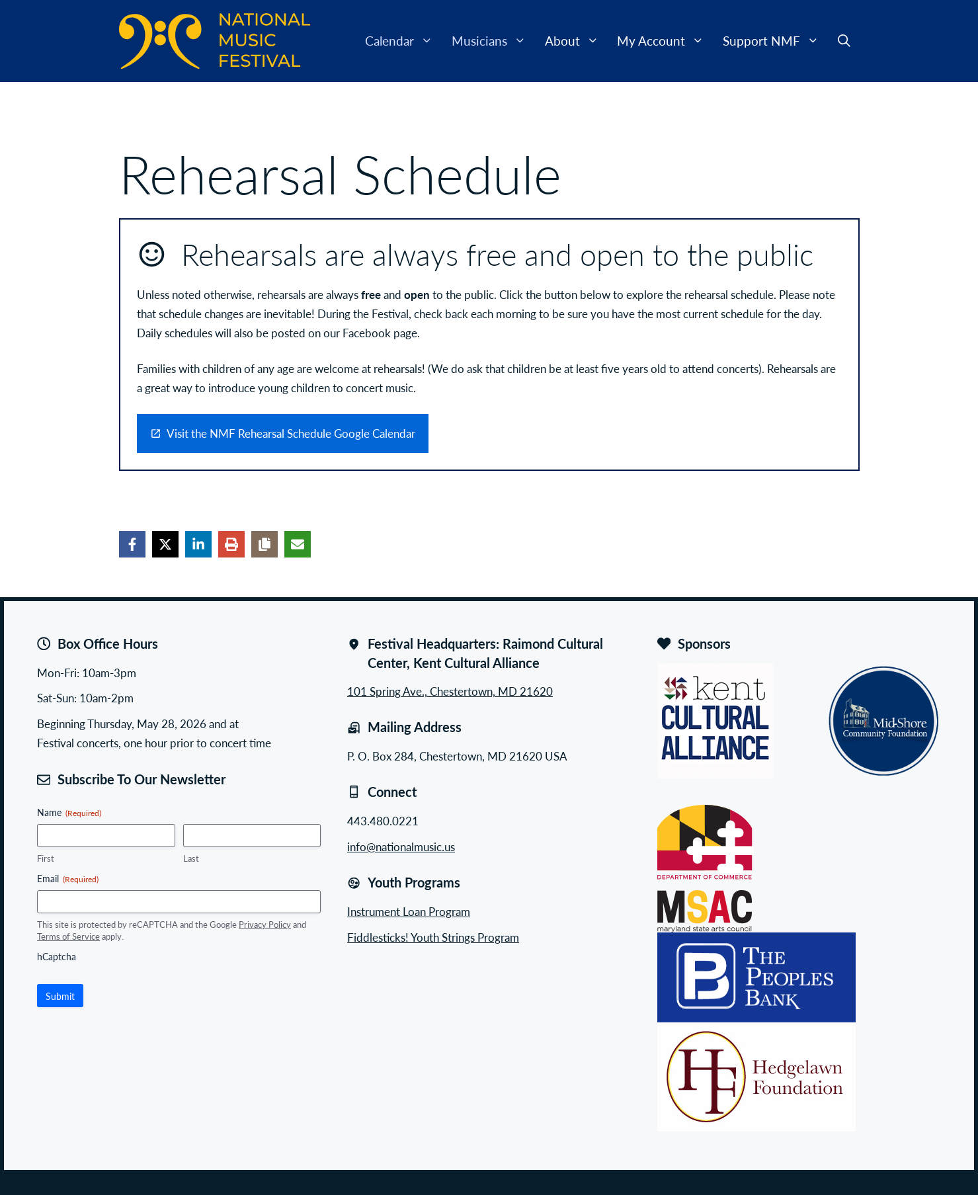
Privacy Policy (265, 924)
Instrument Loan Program (408, 911)
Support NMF (776, 41)
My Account (665, 41)
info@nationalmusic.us (401, 846)
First (45, 858)
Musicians (494, 41)
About (576, 41)
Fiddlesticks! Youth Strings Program (433, 937)
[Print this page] (231, 544)
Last (191, 858)
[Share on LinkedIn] (198, 544)
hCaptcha (56, 956)
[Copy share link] (264, 544)
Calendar (403, 41)
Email (68, 878)
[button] (844, 41)
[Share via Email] (297, 544)
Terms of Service (68, 936)
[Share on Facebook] (132, 544)
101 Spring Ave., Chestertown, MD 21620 (450, 691)
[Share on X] (165, 544)
